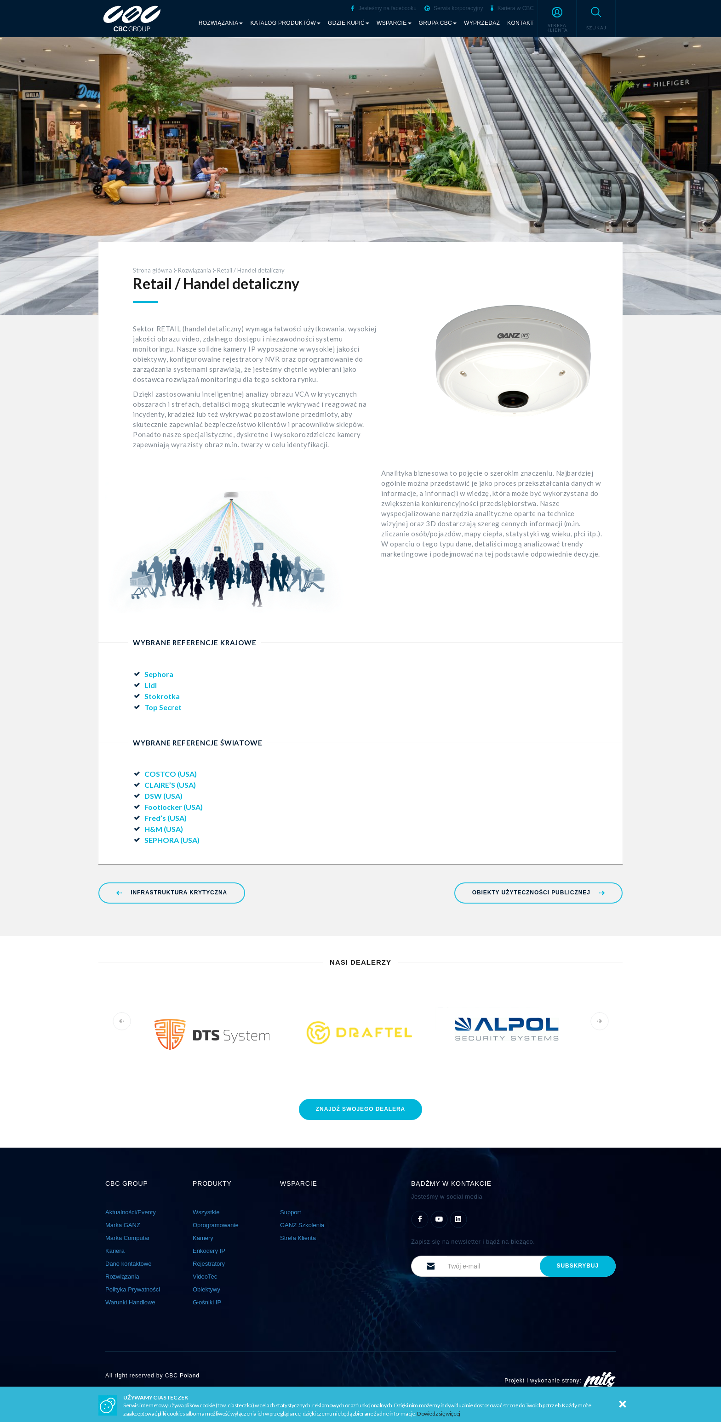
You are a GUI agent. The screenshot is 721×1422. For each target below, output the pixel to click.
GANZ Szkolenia (302, 1225)
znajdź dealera (360, 1109)
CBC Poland (182, 1375)
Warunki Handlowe (130, 1302)
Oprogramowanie (216, 1225)
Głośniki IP (207, 1302)
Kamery (203, 1237)
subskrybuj (578, 1266)
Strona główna (152, 270)
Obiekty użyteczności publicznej (538, 892)
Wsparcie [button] (394, 23)
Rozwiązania (194, 270)
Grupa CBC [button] (438, 23)
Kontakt (520, 23)
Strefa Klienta (298, 1237)
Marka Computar (127, 1237)
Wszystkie (206, 1212)
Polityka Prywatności (132, 1289)
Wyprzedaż (482, 23)
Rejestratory (209, 1263)
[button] (557, 18)
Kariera (115, 1250)
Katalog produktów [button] (285, 23)
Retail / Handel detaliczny (251, 270)
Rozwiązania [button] (221, 23)
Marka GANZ (122, 1225)
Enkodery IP (209, 1250)
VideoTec (205, 1276)
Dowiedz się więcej (438, 1413)
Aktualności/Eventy (130, 1212)
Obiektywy (206, 1289)
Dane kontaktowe (128, 1263)
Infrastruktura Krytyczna (171, 892)
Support (290, 1212)
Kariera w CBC (512, 8)
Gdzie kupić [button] (348, 23)
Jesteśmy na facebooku (383, 8)
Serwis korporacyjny (453, 8)
